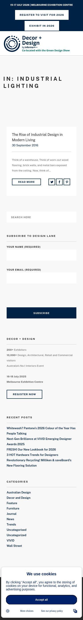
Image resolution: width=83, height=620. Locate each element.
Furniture (13, 508)
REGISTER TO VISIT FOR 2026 (42, 14)
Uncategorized (16, 535)
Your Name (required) (41, 251)
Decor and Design (19, 497)
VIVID (10, 540)
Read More (26, 182)
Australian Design (19, 492)
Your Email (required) (41, 273)
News (10, 519)
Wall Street (14, 546)
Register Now (24, 394)
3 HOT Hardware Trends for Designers (32, 455)
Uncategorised (16, 529)
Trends (11, 524)
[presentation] (40, 298)
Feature (12, 503)
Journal (11, 513)
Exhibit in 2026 (41, 25)
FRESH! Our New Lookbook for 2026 (31, 449)
